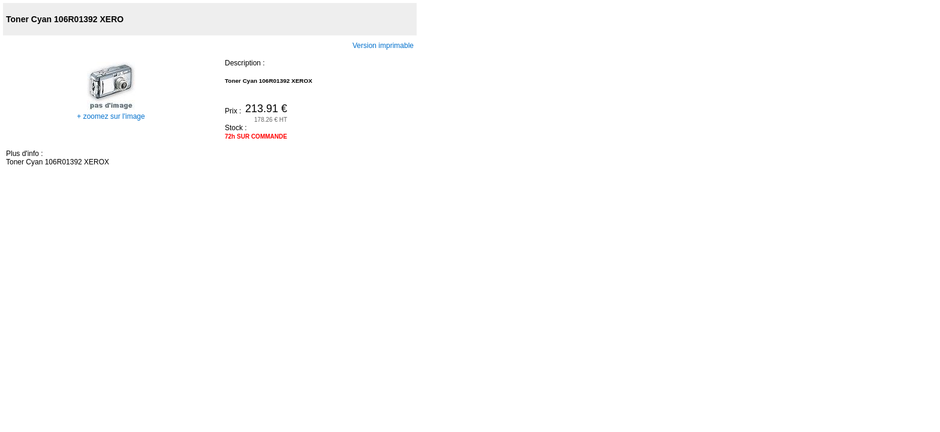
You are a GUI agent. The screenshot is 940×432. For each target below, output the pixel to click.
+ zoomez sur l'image (110, 112)
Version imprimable (383, 45)
